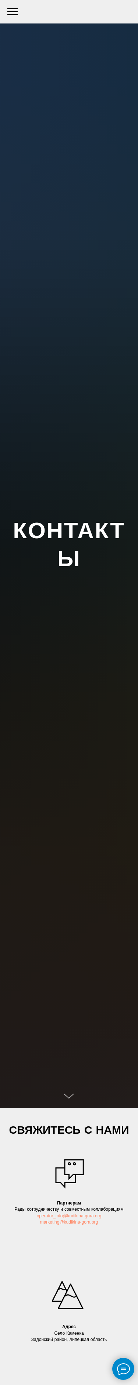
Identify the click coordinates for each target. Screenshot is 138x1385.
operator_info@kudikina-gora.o (67, 1216)
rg (100, 1216)
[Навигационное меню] (12, 11)
